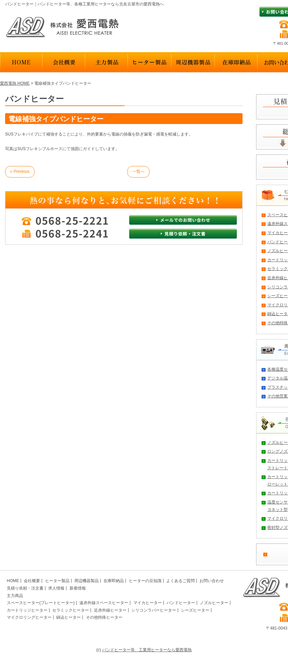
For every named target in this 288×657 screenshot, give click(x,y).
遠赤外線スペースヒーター (103, 602)
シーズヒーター (195, 610)
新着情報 (78, 588)
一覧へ (138, 171)
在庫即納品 (113, 580)
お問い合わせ (211, 580)
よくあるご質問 (180, 580)
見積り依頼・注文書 (25, 588)
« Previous (20, 171)
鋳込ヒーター (68, 617)
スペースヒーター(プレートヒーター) (41, 602)
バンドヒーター (181, 602)
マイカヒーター (147, 602)
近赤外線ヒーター (110, 610)
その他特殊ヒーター (104, 617)
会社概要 (32, 580)
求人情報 (56, 588)
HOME (13, 580)
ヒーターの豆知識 (145, 580)
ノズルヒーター (214, 602)
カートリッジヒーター (27, 610)
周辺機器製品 (86, 580)
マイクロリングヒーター (29, 617)
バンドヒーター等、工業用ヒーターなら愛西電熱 (147, 650)
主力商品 (15, 595)
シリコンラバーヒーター (153, 610)
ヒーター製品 (57, 580)
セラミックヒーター (70, 610)
